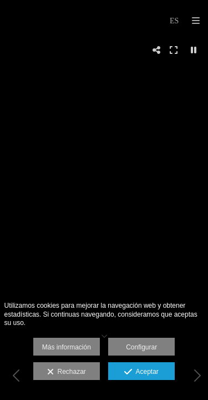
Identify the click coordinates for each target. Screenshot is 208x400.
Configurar (141, 347)
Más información (66, 347)
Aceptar (141, 372)
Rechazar (66, 372)
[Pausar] (193, 50)
